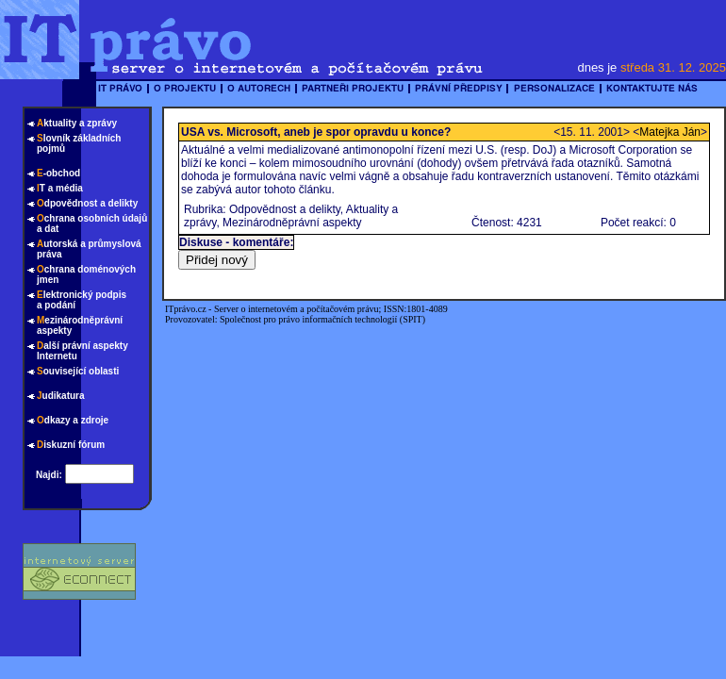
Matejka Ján (670, 132)
